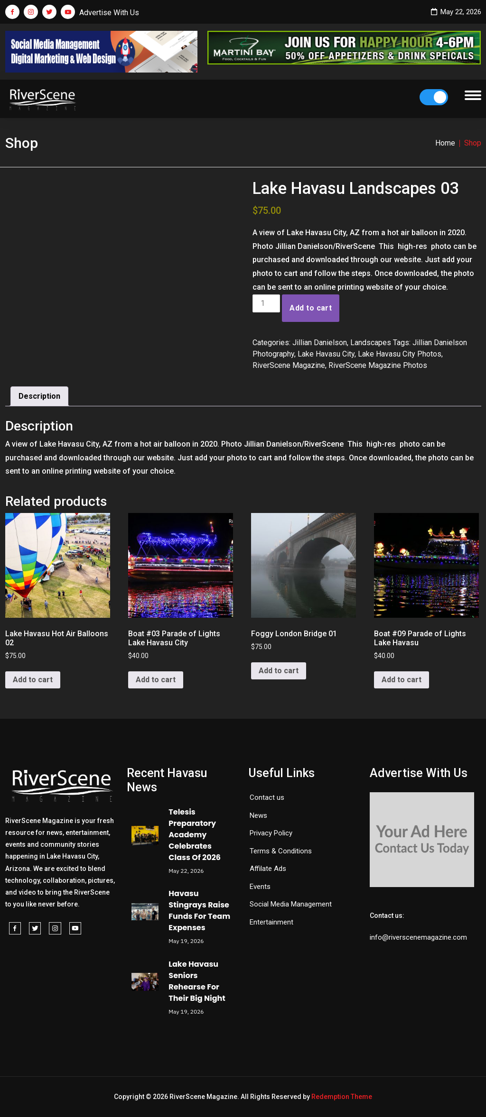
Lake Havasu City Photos (399, 353)
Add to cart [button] (33, 679)
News (258, 815)
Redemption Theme (341, 1096)
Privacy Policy (271, 833)
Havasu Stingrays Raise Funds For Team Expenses (199, 910)
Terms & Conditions (281, 851)
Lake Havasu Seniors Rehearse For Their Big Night (196, 981)
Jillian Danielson (319, 342)
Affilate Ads (268, 868)
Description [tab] (39, 396)
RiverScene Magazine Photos (377, 365)
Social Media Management (291, 904)
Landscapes (370, 342)
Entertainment (271, 922)
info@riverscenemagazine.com (418, 937)
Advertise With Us (109, 12)
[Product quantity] (266, 303)
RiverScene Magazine (288, 365)
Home (445, 142)
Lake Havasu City (326, 353)
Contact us (267, 797)
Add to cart (311, 307)
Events (260, 886)
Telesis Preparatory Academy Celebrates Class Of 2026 (194, 834)
